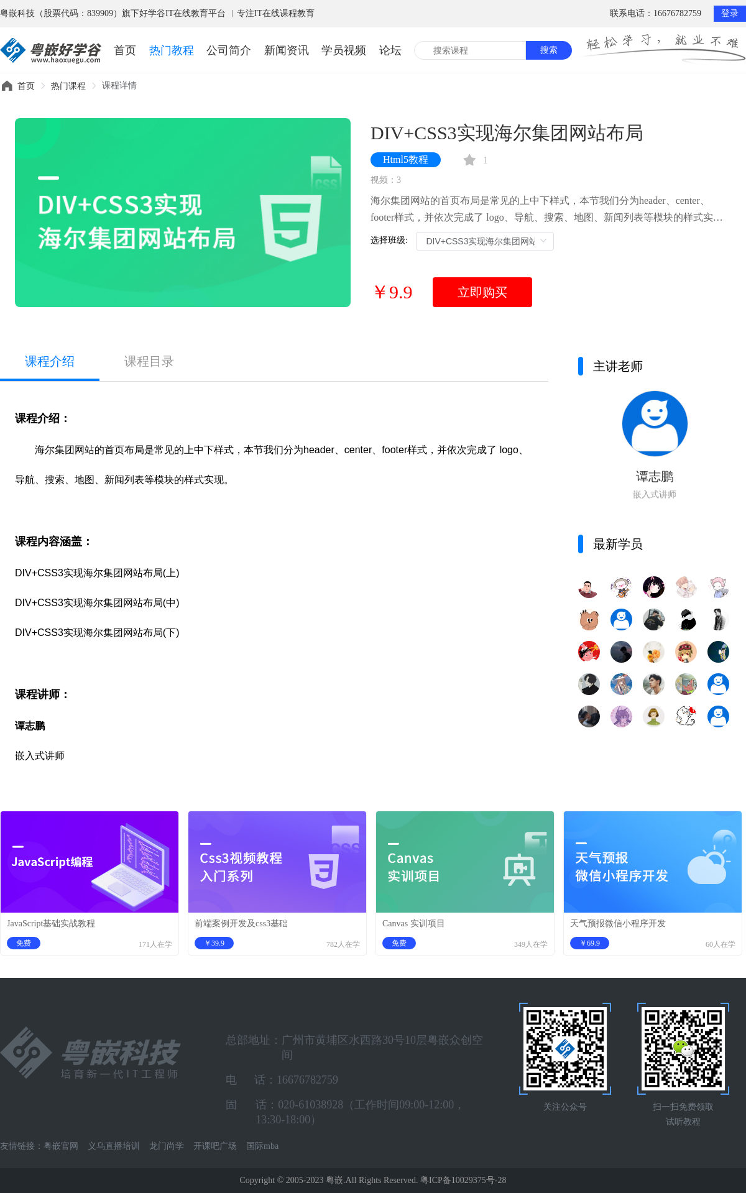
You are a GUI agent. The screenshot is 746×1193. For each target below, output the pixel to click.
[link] (26, 86)
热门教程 (171, 50)
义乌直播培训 (114, 1146)
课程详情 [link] (119, 85)
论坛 (390, 50)
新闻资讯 (286, 50)
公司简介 (228, 50)
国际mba (262, 1146)
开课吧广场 (215, 1146)
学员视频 (343, 50)
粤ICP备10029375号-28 (463, 1180)
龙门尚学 (166, 1146)
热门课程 (68, 86)
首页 (125, 50)
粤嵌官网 (61, 1146)
